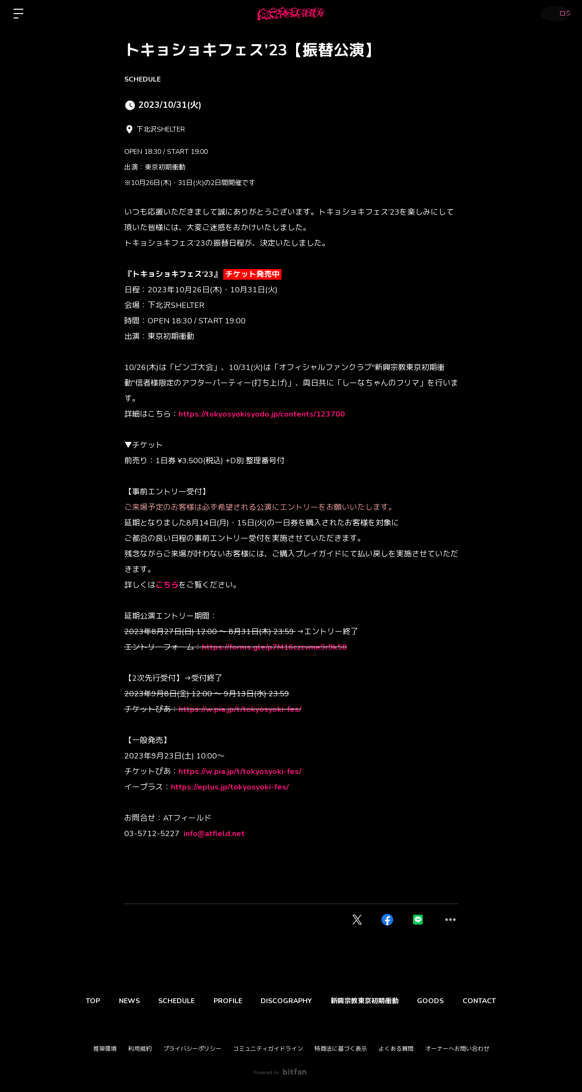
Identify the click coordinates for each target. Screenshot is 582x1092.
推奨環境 (104, 1049)
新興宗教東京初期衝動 (373, 1001)
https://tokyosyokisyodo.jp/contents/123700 (262, 414)
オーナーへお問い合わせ (457, 1049)
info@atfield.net (214, 833)
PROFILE (225, 1001)
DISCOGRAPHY (289, 1001)
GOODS (444, 1001)
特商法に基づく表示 (341, 1049)
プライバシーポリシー (192, 1049)
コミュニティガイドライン (268, 1049)
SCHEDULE (142, 79)
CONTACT (498, 1001)
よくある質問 (396, 1049)
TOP (74, 1001)
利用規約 (139, 1049)
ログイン (553, 13)
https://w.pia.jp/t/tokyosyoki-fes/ (240, 709)
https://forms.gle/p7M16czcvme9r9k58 (274, 647)
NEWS (115, 1001)
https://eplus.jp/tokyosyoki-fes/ (230, 787)
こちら (167, 585)
